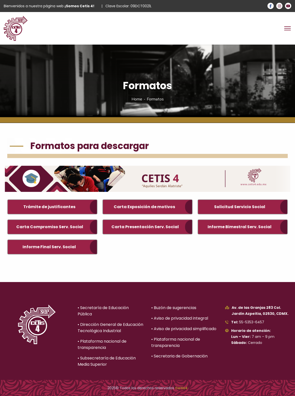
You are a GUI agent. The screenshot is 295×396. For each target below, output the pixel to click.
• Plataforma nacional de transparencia (102, 344)
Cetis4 (181, 387)
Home (136, 99)
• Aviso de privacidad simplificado (183, 329)
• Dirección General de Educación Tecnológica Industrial (110, 328)
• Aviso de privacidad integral (179, 318)
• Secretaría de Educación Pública (103, 311)
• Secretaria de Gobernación (179, 356)
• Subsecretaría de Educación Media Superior (107, 361)
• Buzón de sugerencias (173, 308)
